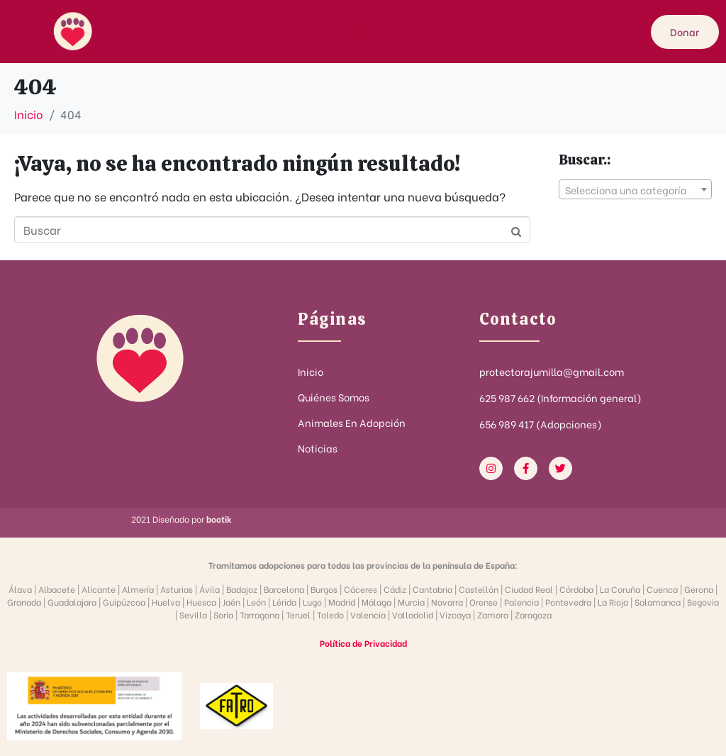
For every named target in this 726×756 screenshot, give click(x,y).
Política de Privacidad (363, 643)
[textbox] (635, 190)
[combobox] (635, 189)
